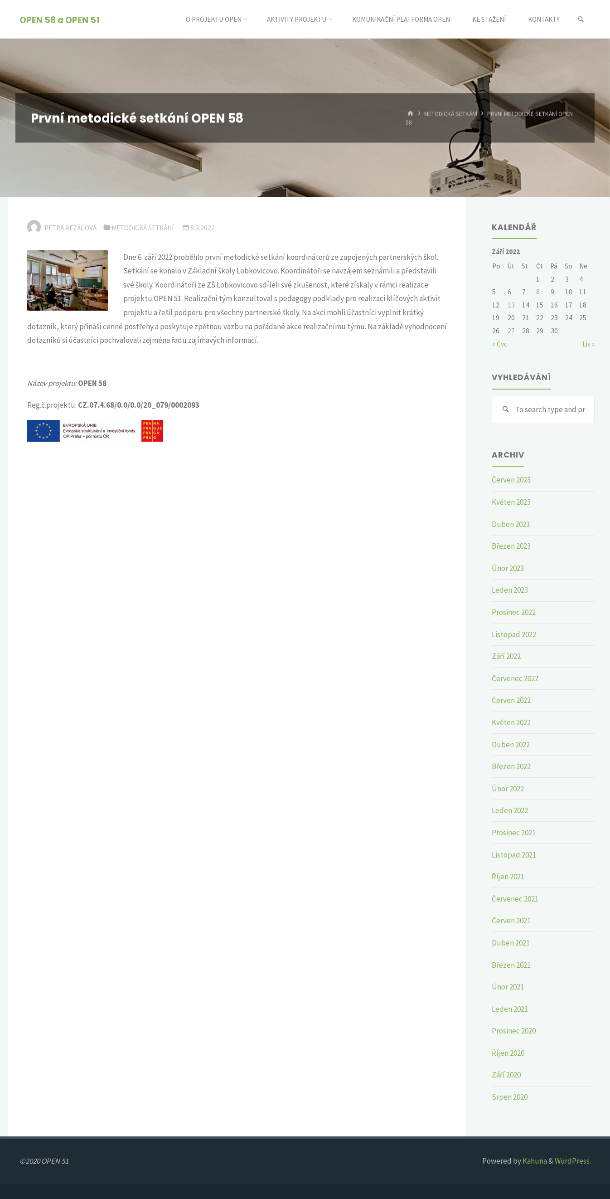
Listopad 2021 (514, 855)
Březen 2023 (511, 546)
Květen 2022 (511, 722)
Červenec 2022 (515, 678)
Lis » (588, 344)
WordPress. (573, 1161)
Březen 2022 (511, 766)
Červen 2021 (511, 921)
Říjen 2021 (508, 877)
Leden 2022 (510, 810)
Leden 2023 (510, 590)
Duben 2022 (511, 745)
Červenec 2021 (515, 899)
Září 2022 (506, 656)
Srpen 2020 (510, 1097)
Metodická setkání (450, 113)
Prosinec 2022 (514, 612)
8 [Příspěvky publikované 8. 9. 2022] (538, 292)
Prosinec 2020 (514, 1031)
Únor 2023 (508, 568)
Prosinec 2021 (514, 833)
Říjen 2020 (508, 1053)
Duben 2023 (511, 524)
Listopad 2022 (514, 634)
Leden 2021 (510, 1009)
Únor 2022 (508, 789)
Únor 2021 (508, 987)
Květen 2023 (511, 502)
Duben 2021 (511, 943)
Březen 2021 (511, 965)
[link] (581, 19)
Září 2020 (506, 1075)
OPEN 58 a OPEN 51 (59, 20)
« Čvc (499, 344)
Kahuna (534, 1161)
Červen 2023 (511, 480)
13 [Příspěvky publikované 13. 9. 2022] (511, 305)
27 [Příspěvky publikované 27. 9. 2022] (511, 331)
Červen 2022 (511, 700)
